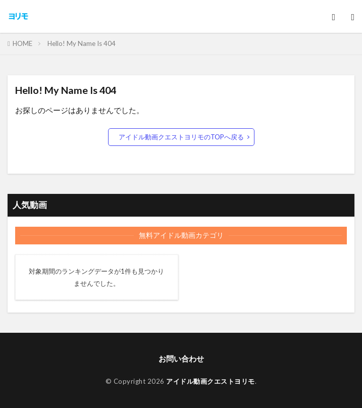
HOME (22, 43)
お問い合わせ (181, 358)
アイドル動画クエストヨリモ (210, 381)
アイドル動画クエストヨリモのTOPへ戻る (181, 137)
